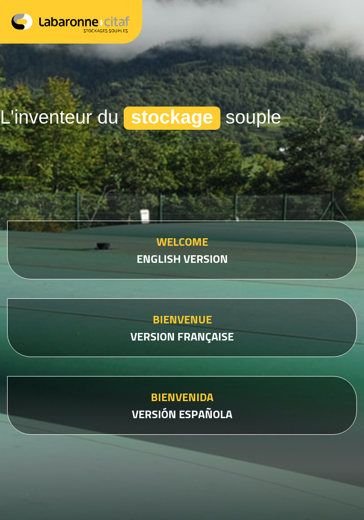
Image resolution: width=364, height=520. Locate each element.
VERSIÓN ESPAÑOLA (182, 405)
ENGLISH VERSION (182, 250)
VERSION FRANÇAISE (182, 328)
